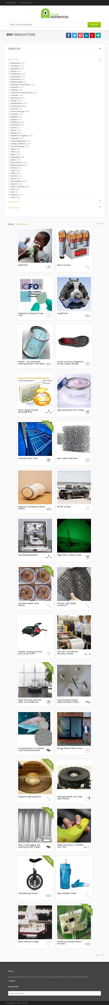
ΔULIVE (11, 2)
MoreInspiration (27, 3)
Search (94, 24)
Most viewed (22, 224)
